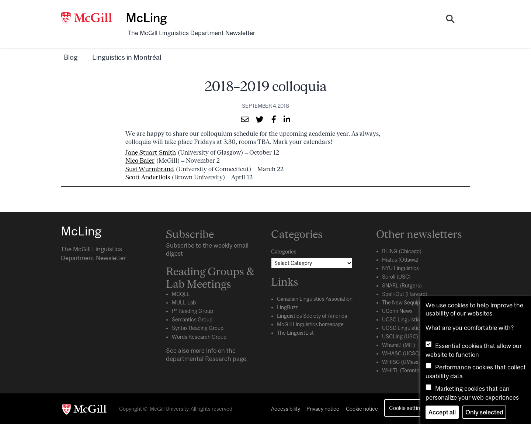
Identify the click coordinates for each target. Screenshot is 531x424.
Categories (283, 251)
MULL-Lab (184, 302)
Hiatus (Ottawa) (400, 259)
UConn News (397, 310)
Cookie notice (362, 408)
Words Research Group (199, 336)
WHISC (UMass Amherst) (411, 361)
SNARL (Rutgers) (402, 285)
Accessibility (285, 408)
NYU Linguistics (400, 268)
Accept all (442, 412)
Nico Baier (140, 160)
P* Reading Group (192, 311)
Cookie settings (407, 407)
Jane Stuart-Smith (150, 151)
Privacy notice (322, 408)
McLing (147, 18)
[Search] (450, 19)
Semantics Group (192, 319)
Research (218, 358)
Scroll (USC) (396, 276)
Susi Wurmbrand (149, 168)
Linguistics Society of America (312, 315)
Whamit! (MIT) (398, 344)
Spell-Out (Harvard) (404, 293)
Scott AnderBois (147, 176)
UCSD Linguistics (402, 327)
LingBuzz (287, 307)
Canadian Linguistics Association (315, 298)
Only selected (484, 412)
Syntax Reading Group (197, 328)
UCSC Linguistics (402, 319)
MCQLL (181, 294)
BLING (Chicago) (401, 251)
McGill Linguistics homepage (310, 324)
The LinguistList (295, 332)
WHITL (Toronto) (401, 370)
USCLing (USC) (400, 336)
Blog (70, 57)
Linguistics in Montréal (126, 57)
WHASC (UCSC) (401, 353)
